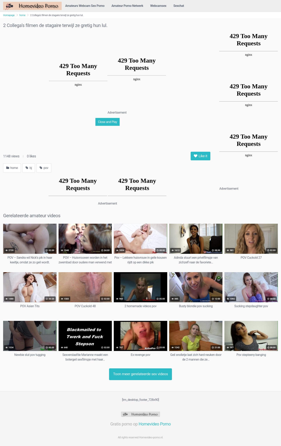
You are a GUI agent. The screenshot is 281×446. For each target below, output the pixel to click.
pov (44, 168)
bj (29, 168)
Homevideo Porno (155, 424)
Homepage (9, 15)
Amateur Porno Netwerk (127, 6)
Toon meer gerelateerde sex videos (140, 374)
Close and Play (107, 122)
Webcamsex (158, 6)
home (22, 15)
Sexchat (178, 6)
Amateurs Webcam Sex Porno (84, 6)
